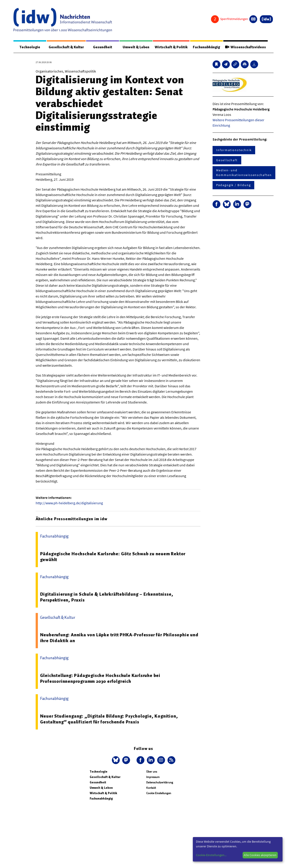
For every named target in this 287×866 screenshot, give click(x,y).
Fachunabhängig (206, 47)
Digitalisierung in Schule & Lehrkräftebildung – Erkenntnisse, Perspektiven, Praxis (106, 597)
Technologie (30, 47)
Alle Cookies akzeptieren (260, 855)
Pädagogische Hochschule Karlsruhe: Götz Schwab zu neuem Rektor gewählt (113, 556)
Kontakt (151, 788)
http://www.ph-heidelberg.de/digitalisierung (69, 503)
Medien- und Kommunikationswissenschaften (244, 172)
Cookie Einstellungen (158, 793)
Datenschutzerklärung (159, 782)
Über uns (151, 771)
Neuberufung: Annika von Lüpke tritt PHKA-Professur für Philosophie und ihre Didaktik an (119, 637)
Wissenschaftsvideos (245, 47)
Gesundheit (102, 47)
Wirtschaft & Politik (171, 47)
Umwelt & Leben (136, 47)
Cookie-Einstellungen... (211, 855)
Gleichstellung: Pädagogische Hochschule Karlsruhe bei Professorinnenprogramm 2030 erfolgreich (100, 678)
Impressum (153, 777)
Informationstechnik (234, 150)
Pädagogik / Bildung (233, 185)
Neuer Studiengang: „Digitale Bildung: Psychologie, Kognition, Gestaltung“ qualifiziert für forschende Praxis (109, 719)
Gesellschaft (227, 160)
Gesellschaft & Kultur (66, 47)
